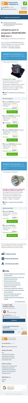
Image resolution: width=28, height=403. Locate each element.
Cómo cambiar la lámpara (8, 358)
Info (3, 352)
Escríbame (14, 320)
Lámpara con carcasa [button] (11, 101)
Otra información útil (20, 301)
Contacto (4, 379)
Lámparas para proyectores (10, 22)
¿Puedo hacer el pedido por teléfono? (13, 288)
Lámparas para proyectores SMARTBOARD (13, 24)
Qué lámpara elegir (7, 359)
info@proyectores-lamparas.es (8, 9)
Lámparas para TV (6, 373)
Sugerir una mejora (8, 332)
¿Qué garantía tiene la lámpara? (12, 283)
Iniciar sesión (24, 7)
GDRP (3, 381)
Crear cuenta (24, 8)
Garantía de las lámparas (8, 354)
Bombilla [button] (8, 211)
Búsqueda (23, 12)
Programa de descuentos (10, 281)
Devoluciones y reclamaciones (9, 366)
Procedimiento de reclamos (9, 369)
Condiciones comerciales (8, 367)
